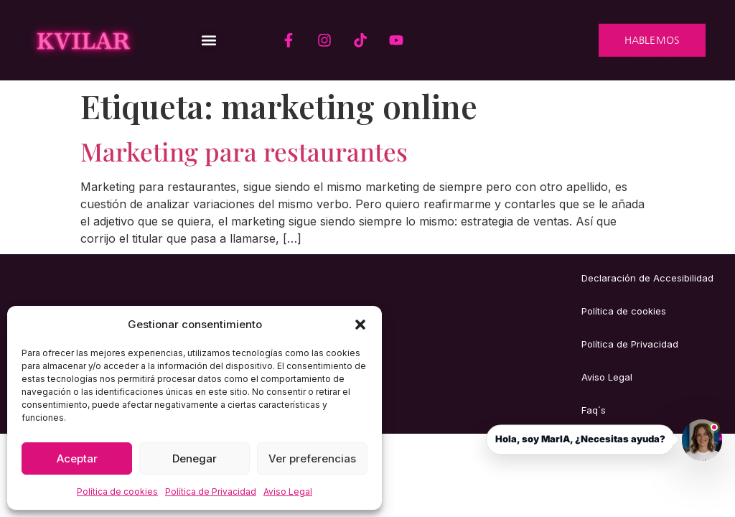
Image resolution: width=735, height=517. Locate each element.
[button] (360, 324)
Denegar (194, 458)
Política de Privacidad (210, 491)
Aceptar (77, 458)
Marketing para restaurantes (244, 151)
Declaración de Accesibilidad (647, 278)
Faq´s (593, 410)
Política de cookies (117, 491)
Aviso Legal (287, 491)
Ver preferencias (312, 458)
